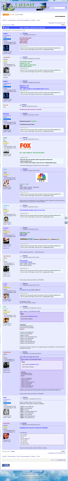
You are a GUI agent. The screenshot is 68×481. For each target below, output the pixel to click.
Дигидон (6, 113)
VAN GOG (6, 423)
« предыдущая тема (52, 22)
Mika (4, 306)
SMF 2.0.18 (28, 472)
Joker (5, 169)
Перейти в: (53, 460)
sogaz (5, 284)
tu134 (5, 138)
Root (4, 397)
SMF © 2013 (33, 472)
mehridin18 (6, 256)
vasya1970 (6, 57)
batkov (5, 33)
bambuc (5, 228)
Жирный (6, 205)
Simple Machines (40, 472)
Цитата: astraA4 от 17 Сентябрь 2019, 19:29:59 (30, 311)
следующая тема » (61, 22)
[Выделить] (24, 432)
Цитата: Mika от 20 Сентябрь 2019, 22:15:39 (29, 356)
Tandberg (24, 33)
